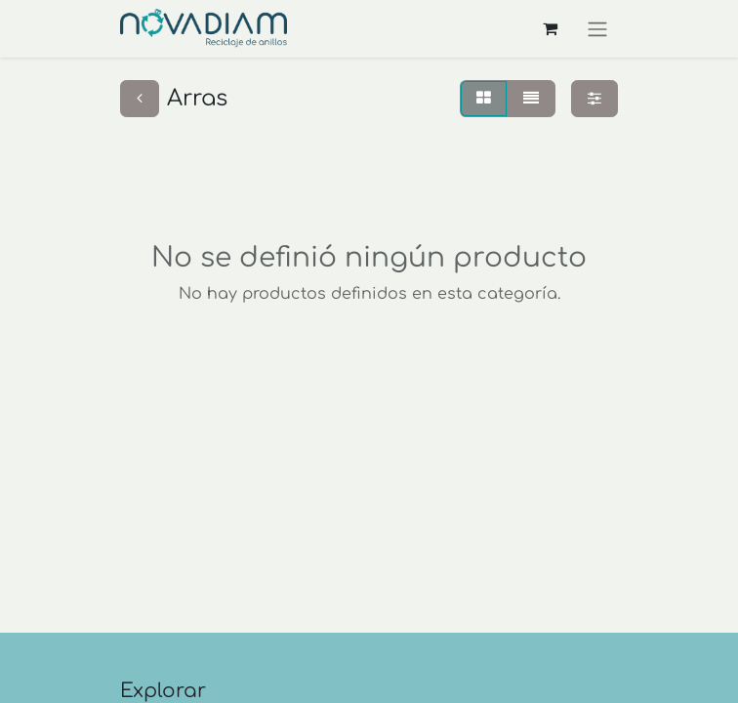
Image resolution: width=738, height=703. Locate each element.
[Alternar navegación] (597, 29)
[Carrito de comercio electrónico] (549, 28)
